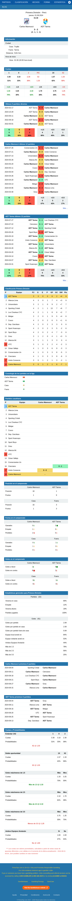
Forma (47, 2)
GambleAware (23, 881)
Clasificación (21, 2)
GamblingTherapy (37, 881)
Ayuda (14, 895)
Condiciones (35, 895)
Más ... (65, 208)
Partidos (6, 2)
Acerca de (46, 895)
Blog (4, 7)
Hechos (35, 2)
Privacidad (23, 895)
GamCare (50, 881)
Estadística (59, 2)
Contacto (57, 895)
